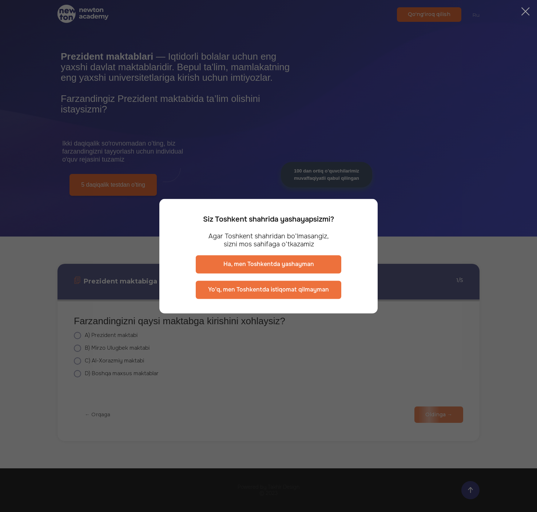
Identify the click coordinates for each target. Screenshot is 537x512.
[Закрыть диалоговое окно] (525, 11)
